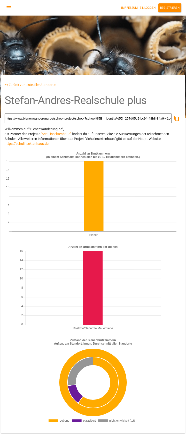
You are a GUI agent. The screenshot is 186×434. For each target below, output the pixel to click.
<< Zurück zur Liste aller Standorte (30, 85)
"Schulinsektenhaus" (56, 134)
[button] (176, 118)
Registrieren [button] (170, 7)
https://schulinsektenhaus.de (26, 144)
